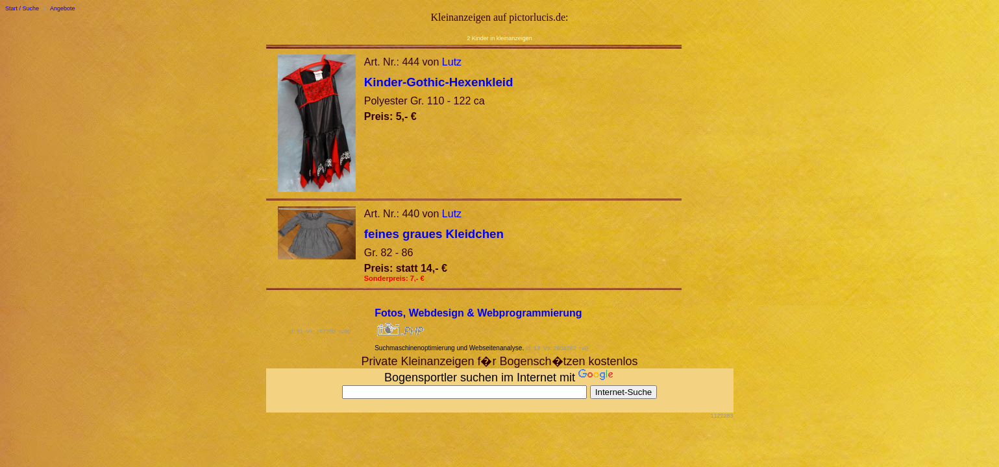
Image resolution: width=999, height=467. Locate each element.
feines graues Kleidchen (434, 234)
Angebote (62, 8)
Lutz (452, 61)
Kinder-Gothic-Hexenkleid (438, 82)
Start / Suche (22, 8)
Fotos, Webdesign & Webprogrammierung (478, 312)
